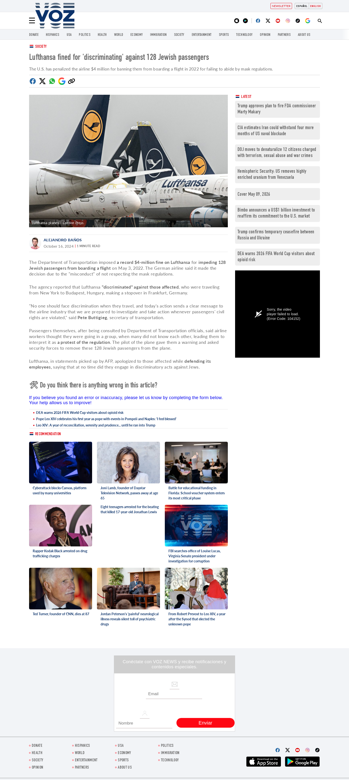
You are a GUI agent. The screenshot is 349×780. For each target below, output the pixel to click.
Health (102, 35)
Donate (34, 35)
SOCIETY (179, 35)
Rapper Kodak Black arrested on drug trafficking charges (60, 553)
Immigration (158, 35)
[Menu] (32, 20)
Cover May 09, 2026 (254, 194)
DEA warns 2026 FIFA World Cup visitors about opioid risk (79, 412)
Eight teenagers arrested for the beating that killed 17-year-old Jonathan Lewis (130, 509)
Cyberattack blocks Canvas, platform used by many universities (60, 490)
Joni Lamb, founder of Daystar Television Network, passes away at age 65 (129, 493)
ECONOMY (136, 35)
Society (41, 47)
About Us (304, 35)
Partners (284, 35)
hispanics (52, 35)
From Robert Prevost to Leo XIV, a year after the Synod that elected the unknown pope (196, 619)
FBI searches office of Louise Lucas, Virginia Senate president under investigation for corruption (194, 556)
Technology (244, 35)
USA (69, 35)
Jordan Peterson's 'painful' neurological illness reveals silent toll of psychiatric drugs (130, 619)
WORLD (118, 35)
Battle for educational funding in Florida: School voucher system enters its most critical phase (196, 493)
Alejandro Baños (63, 239)
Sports (224, 35)
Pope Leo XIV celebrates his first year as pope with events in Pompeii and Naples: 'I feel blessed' (106, 419)
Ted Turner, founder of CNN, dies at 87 (61, 614)
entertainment (202, 35)
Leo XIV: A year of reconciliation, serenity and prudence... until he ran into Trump (95, 425)
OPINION (265, 35)
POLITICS (84, 35)
